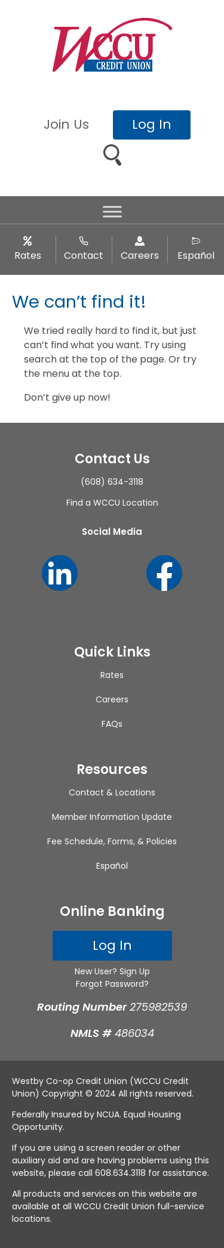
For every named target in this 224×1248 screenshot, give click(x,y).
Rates (27, 255)
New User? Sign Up (112, 971)
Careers (140, 255)
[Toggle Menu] (112, 212)
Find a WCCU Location (112, 503)
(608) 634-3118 (112, 482)
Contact (83, 255)
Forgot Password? (112, 984)
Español (195, 255)
